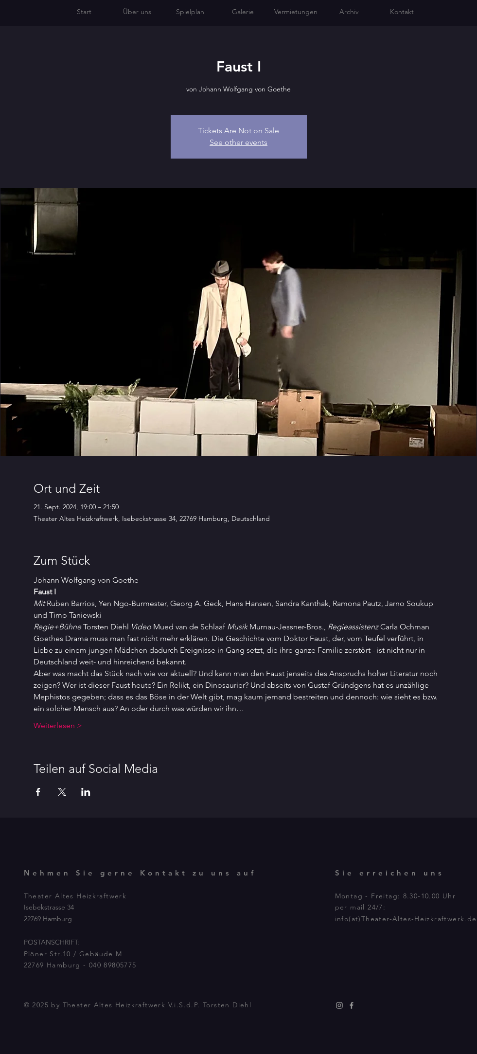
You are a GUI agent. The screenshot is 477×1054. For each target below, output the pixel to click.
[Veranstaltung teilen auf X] (62, 792)
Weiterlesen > (58, 725)
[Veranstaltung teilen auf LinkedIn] (85, 792)
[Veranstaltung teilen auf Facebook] (38, 792)
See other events (238, 142)
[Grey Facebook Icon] (351, 1005)
